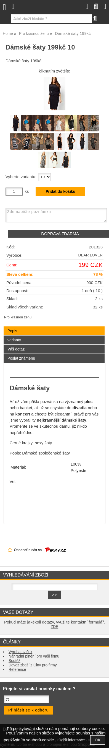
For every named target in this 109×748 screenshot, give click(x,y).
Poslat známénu (21, 358)
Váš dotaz (16, 349)
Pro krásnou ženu (17, 317)
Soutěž (14, 661)
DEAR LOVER (90, 255)
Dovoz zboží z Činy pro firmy (33, 665)
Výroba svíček (20, 652)
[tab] (54, 326)
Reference (17, 670)
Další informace (72, 740)
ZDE (54, 627)
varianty (14, 340)
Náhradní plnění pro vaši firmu (34, 656)
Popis (12, 331)
